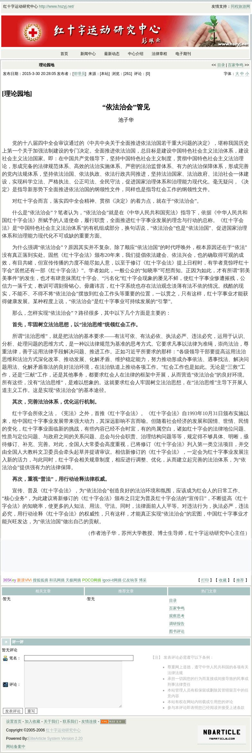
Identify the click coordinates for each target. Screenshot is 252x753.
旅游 (242, 6)
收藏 (223, 580)
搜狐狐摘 (40, 580)
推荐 (240, 580)
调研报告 (176, 623)
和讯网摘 (57, 580)
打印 (205, 580)
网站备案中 (15, 746)
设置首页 (14, 721)
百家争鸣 (235, 65)
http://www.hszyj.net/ (56, 6)
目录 (221, 65)
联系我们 (70, 721)
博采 (143, 580)
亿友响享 (130, 580)
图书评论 (176, 631)
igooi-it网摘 (111, 580)
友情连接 (89, 721)
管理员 (79, 73)
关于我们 (51, 721)
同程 (235, 6)
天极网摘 (73, 580)
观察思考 (176, 616)
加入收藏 (32, 721)
